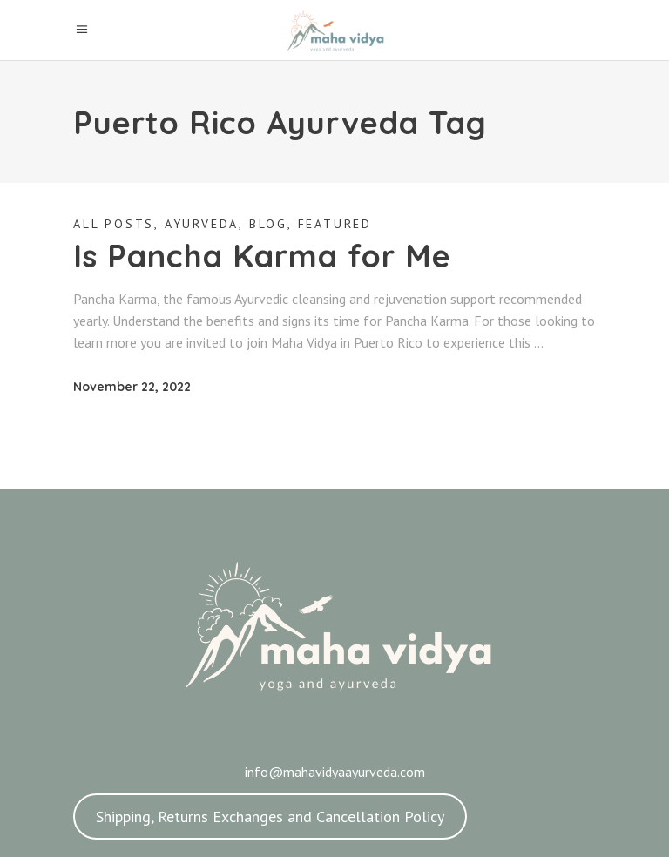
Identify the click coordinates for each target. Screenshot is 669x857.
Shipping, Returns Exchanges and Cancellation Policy (270, 816)
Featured (335, 224)
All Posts (113, 224)
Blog (268, 224)
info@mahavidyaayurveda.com (335, 771)
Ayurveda (202, 224)
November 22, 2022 (132, 387)
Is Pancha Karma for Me (262, 255)
